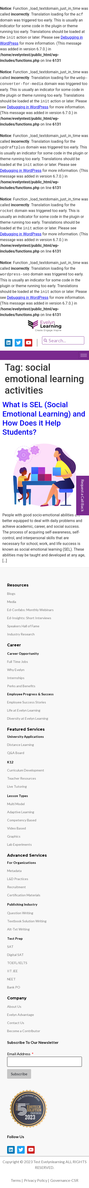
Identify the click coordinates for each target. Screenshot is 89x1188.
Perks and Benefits (21, 686)
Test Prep (15, 938)
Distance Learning (20, 745)
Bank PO (13, 987)
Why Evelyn (15, 670)
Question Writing (20, 913)
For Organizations (21, 863)
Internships (15, 678)
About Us (14, 1006)
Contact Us (15, 1023)
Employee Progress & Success (30, 694)
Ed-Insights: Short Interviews (29, 618)
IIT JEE (12, 971)
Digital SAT (15, 955)
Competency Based (21, 820)
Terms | (17, 1180)
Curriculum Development (25, 770)
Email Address (19, 1053)
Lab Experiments (19, 844)
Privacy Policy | (36, 1180)
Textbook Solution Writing (27, 921)
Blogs (11, 593)
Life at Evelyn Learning (23, 710)
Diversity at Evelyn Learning (27, 718)
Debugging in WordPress (27, 107)
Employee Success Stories (26, 702)
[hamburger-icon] (83, 355)
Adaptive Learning (20, 812)
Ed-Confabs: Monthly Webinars (30, 610)
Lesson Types (17, 796)
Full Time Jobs (17, 662)
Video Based (16, 828)
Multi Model (16, 804)
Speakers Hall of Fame (23, 626)
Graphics (13, 836)
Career (14, 645)
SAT (10, 947)
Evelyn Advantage (20, 1015)
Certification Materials (23, 895)
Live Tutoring (17, 786)
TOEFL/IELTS (17, 963)
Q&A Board (15, 753)
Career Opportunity (23, 653)
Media (11, 602)
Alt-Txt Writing (18, 929)
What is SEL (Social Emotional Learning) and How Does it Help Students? (43, 418)
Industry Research (21, 634)
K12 (10, 762)
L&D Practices (17, 879)
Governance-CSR (64, 1180)
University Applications (25, 736)
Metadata (14, 871)
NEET (11, 979)
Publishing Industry (22, 904)
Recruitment (16, 887)
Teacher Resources (21, 778)
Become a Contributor (23, 1031)
